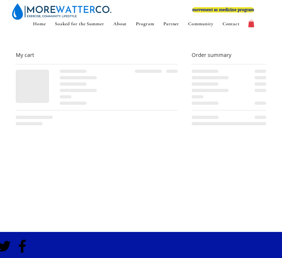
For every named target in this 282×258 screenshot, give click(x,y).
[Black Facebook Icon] (22, 246)
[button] (251, 23)
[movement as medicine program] (223, 10)
